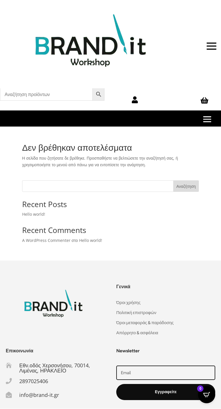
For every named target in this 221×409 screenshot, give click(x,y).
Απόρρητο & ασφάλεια (137, 332)
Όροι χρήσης (128, 302)
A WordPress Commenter (46, 240)
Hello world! (33, 214)
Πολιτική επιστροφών (136, 312)
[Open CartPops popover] (206, 394)
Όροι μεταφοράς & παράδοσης (145, 322)
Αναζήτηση (186, 186)
